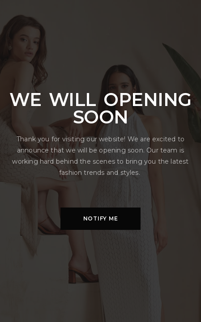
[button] (100, 219)
